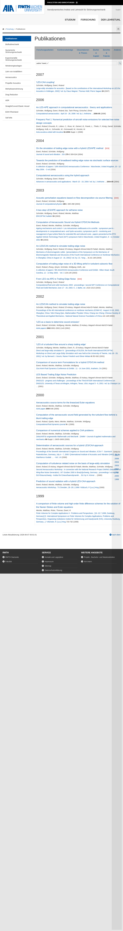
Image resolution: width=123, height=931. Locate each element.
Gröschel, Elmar (85, 111)
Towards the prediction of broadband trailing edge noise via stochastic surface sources (77, 160)
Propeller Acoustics (13, 83)
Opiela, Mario (53, 422)
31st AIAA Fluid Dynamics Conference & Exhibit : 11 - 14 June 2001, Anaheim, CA (68, 368)
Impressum (49, 561)
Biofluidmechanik (12, 44)
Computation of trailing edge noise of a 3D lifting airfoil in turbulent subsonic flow (74, 264)
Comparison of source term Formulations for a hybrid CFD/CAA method (70, 362)
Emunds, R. (53, 126)
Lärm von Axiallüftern (13, 72)
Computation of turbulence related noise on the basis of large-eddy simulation (73, 463)
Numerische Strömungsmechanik (13, 51)
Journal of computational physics (49, 204)
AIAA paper (40, 409)
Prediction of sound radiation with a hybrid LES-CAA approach (65, 481)
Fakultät (8, 561)
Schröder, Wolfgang (44, 85)
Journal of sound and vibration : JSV (50, 154)
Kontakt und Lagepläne (54, 557)
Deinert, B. (80, 126)
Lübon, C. (63, 126)
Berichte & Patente (106, 53)
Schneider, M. (57, 129)
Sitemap (48, 566)
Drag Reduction (11, 95)
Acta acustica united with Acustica (49, 132)
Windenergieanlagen (13, 66)
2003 (117, 465)
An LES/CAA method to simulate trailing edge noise (60, 246)
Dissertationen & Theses (83, 51)
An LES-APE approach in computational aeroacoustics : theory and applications (74, 107)
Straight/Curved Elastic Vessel (17, 106)
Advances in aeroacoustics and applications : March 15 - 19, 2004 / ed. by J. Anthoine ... (71, 182)
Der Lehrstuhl (110, 19)
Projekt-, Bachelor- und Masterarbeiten (99, 557)
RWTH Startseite (12, 557)
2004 (117, 462)
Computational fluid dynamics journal (50, 424)
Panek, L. (89, 126)
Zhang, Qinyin (54, 267)
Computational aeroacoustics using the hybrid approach (62, 175)
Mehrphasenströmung (14, 89)
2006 (117, 458)
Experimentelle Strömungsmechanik (13, 59)
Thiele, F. (97, 126)
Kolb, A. (48, 129)
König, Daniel (107, 126)
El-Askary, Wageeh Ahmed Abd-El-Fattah (81, 249)
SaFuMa (8, 118)
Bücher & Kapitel (96, 53)
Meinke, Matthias (72, 213)
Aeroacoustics (11, 77)
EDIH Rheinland (11, 112)
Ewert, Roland (58, 85)
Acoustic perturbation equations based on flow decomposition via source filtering (74, 198)
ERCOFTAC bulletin (44, 216)
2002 (117, 469)
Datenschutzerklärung (53, 570)
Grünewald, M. (70, 129)
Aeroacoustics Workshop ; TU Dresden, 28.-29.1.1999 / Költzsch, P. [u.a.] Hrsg (67, 487)
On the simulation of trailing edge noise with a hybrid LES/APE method (69, 148)
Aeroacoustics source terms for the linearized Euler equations (65, 402)
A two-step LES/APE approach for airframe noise (59, 210)
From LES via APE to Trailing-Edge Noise (56, 279)
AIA (3, 29)
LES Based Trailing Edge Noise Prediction (56, 374)
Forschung (88, 19)
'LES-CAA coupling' (45, 82)
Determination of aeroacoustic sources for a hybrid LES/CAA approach (69, 445)
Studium (70, 19)
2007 (117, 455)
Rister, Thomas (57, 510)
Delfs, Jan (81, 267)
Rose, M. (71, 126)
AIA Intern (88, 561)
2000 (117, 476)
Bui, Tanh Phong (71, 111)
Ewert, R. (71, 348)
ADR (7, 100)
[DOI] (107, 148)
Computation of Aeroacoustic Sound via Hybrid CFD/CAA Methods (67, 222)
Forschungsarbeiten (45, 50)
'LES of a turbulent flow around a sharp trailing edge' (61, 344)
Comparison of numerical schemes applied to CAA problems (65, 430)
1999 (117, 479)
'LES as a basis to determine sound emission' (57, 322)
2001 (117, 472)
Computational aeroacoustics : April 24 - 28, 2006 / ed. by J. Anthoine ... (64, 114)
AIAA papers (41, 328)
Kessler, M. (81, 129)
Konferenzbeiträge (65, 50)
